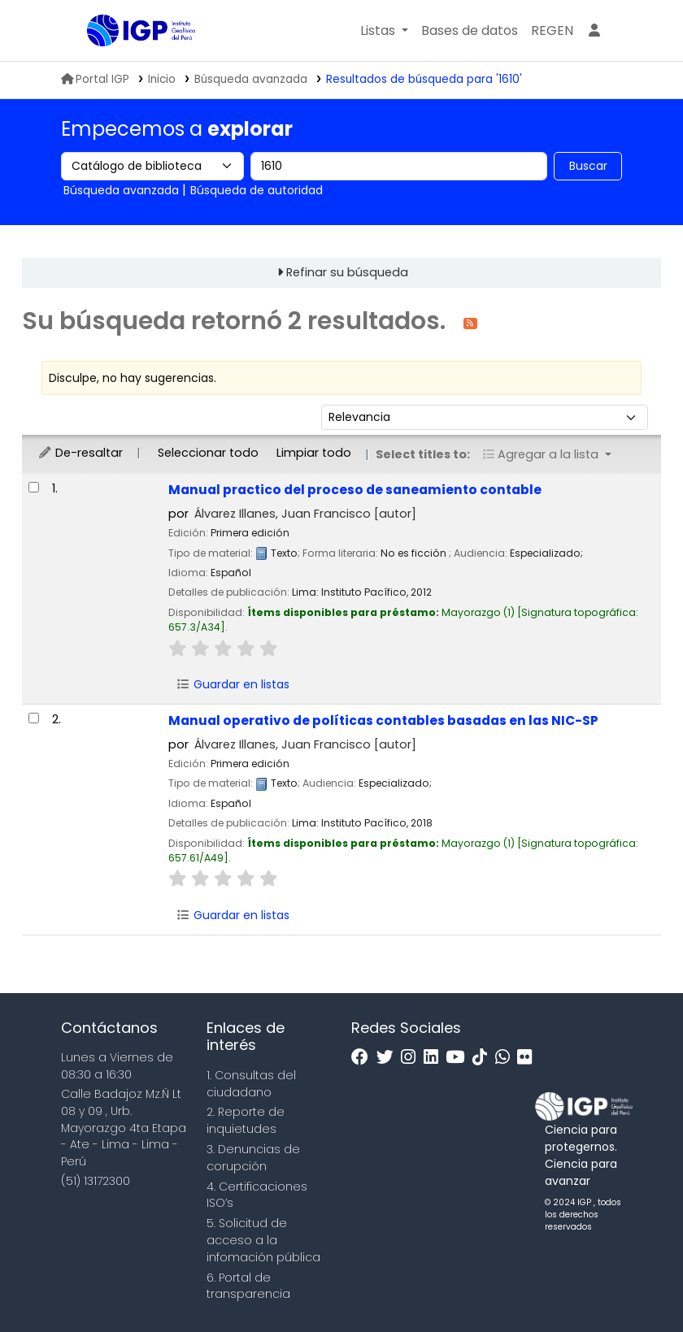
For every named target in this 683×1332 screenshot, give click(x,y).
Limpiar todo (313, 453)
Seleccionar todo (208, 453)
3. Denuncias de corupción (253, 1157)
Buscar (588, 166)
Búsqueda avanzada (250, 79)
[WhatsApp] (506, 1057)
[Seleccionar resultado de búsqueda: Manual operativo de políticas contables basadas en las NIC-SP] (33, 718)
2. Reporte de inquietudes (246, 1120)
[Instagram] (412, 1057)
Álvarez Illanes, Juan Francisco (305, 513)
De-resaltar (80, 453)
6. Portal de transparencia (248, 1286)
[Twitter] (389, 1057)
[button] (384, 31)
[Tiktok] (483, 1057)
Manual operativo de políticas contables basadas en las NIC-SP (383, 720)
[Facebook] (363, 1057)
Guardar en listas (232, 684)
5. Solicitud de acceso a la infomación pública (263, 1240)
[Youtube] (459, 1057)
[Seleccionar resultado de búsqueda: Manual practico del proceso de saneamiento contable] (33, 487)
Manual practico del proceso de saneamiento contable (355, 489)
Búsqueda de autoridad (256, 190)
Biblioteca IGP (127, 63)
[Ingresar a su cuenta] (594, 31)
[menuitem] (552, 31)
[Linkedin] (435, 1057)
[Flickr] (528, 1057)
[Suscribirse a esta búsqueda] (470, 322)
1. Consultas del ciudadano (251, 1083)
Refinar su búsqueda (347, 272)
